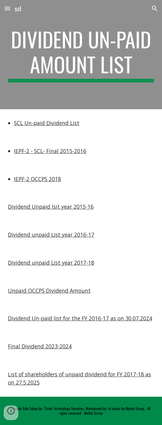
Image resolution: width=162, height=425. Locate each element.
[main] (81, 54)
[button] (7, 8)
